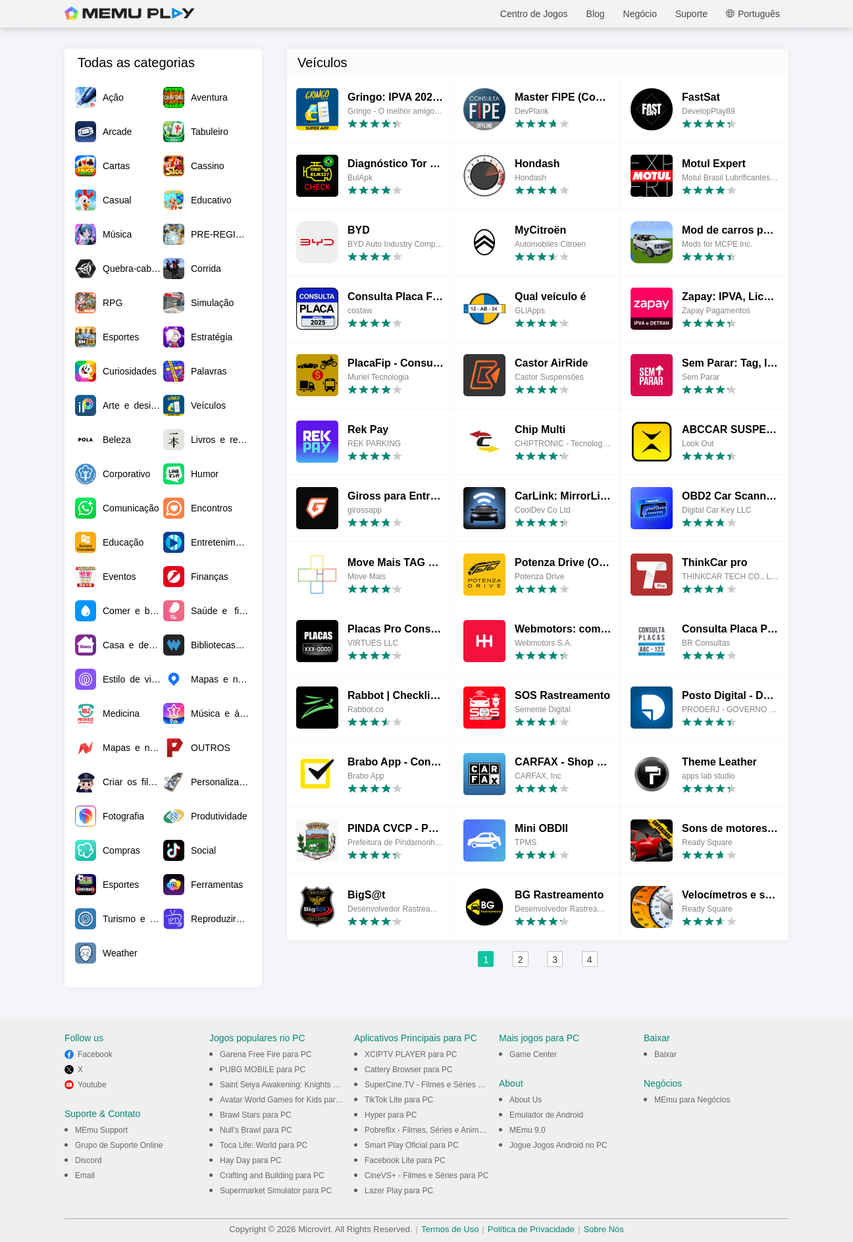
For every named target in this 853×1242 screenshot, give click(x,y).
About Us (525, 1099)
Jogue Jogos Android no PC (558, 1145)
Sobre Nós (603, 1229)
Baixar (665, 1054)
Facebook (95, 1054)
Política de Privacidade (531, 1229)
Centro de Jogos (534, 14)
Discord (88, 1160)
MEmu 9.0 (527, 1130)
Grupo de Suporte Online (119, 1145)
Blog (595, 14)
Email (85, 1175)
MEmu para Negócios (692, 1099)
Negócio (640, 14)
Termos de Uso (449, 1229)
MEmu (130, 13)
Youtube (92, 1084)
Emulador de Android (546, 1115)
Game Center (533, 1054)
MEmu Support (101, 1130)
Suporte (691, 14)
